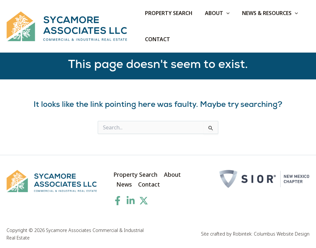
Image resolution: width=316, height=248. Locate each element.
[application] (223, 13)
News (124, 184)
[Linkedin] (130, 200)
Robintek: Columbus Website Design (271, 234)
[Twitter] (143, 200)
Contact (149, 184)
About (172, 174)
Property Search (135, 174)
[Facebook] (117, 200)
